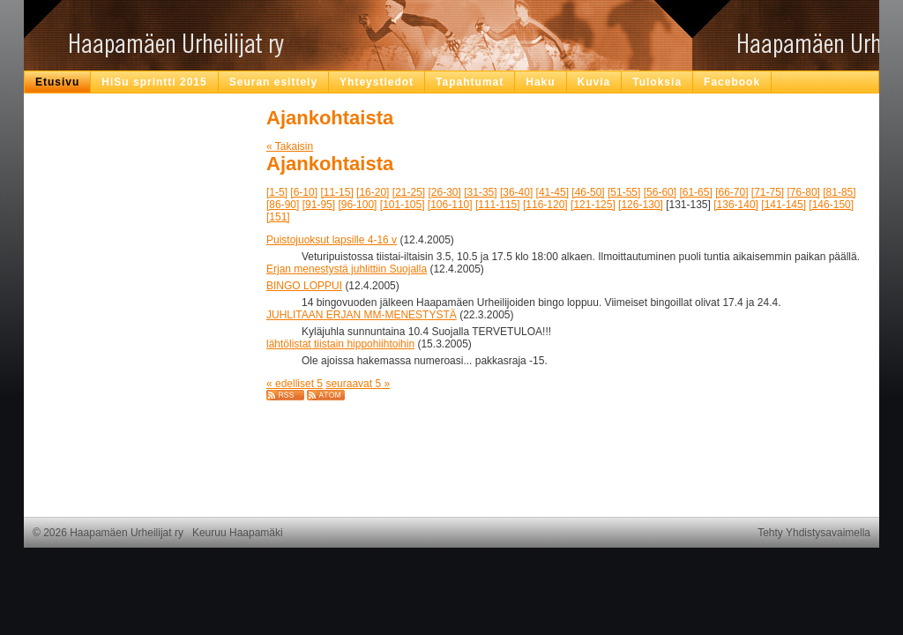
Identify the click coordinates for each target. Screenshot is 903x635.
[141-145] (783, 204)
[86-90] (282, 204)
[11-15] (336, 192)
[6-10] (303, 192)
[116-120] (545, 204)
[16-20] (372, 192)
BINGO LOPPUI (304, 286)
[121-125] (593, 204)
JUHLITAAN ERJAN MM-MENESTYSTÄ (361, 315)
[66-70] (731, 192)
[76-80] (803, 192)
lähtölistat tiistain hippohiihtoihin (340, 344)
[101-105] (402, 204)
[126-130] (640, 204)
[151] (278, 217)
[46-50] (587, 192)
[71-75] (767, 192)
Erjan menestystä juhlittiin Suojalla (346, 269)
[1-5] (276, 192)
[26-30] (445, 192)
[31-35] (480, 192)
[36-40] (516, 192)
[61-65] (695, 192)
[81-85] (839, 192)
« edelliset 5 (294, 383)
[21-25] (408, 192)
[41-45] (552, 192)
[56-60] (660, 192)
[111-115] (497, 204)
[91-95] (318, 204)
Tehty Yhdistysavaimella (813, 533)
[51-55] (624, 192)
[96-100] (357, 204)
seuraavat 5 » (357, 383)
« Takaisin (289, 146)
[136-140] (735, 204)
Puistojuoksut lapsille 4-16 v (331, 240)
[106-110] (450, 204)
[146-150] (831, 204)
